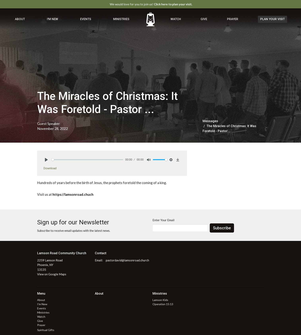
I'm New (52, 19)
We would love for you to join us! (151, 4)
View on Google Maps (51, 274)
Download (50, 168)
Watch (176, 19)
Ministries (121, 19)
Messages (210, 121)
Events (85, 19)
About (20, 19)
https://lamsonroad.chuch (72, 194)
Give (204, 19)
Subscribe (222, 228)
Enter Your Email (163, 220)
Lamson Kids (160, 300)
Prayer (232, 19)
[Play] (46, 160)
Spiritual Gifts (45, 330)
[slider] (87, 160)
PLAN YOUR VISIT (272, 19)
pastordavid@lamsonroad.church (127, 260)
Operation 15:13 (162, 304)
